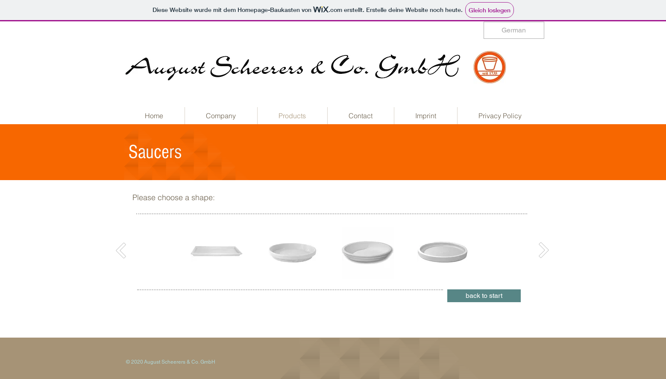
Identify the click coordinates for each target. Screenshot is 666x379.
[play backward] (201, 253)
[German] (514, 30)
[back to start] (484, 295)
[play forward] (458, 253)
